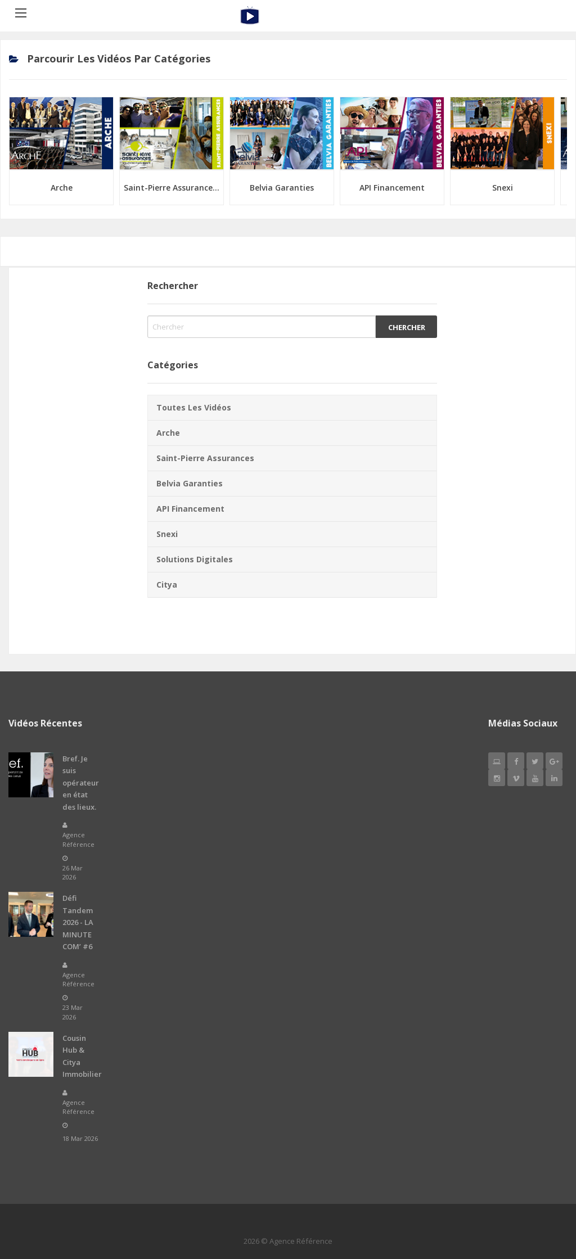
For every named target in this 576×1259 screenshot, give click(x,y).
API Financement (392, 187)
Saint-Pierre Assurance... (171, 187)
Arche (62, 187)
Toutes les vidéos (193, 407)
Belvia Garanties (282, 187)
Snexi (502, 187)
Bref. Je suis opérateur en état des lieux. (80, 782)
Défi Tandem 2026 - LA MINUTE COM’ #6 (77, 922)
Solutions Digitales (194, 559)
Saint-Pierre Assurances (205, 458)
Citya (166, 584)
